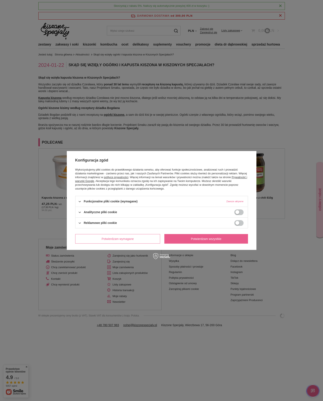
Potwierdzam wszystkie (206, 239)
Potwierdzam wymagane (118, 239)
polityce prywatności (116, 177)
